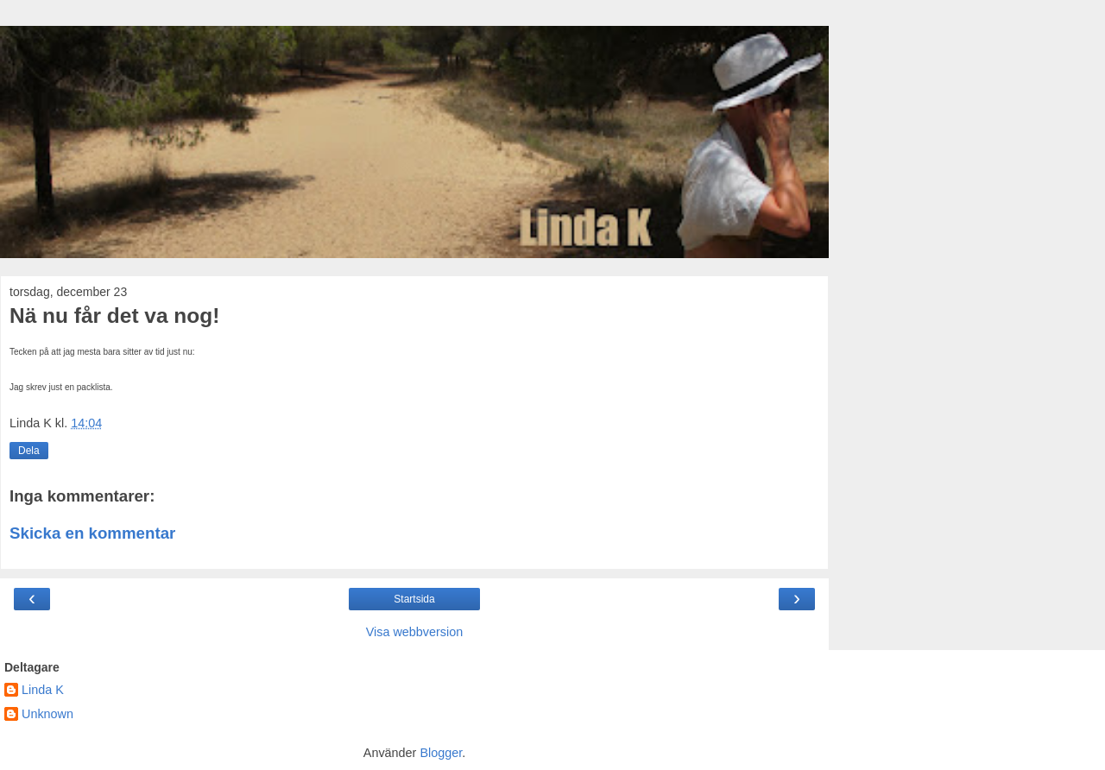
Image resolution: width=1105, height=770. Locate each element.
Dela (29, 451)
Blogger (441, 753)
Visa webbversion (415, 632)
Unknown (47, 714)
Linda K (43, 690)
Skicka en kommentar (92, 533)
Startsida (414, 599)
